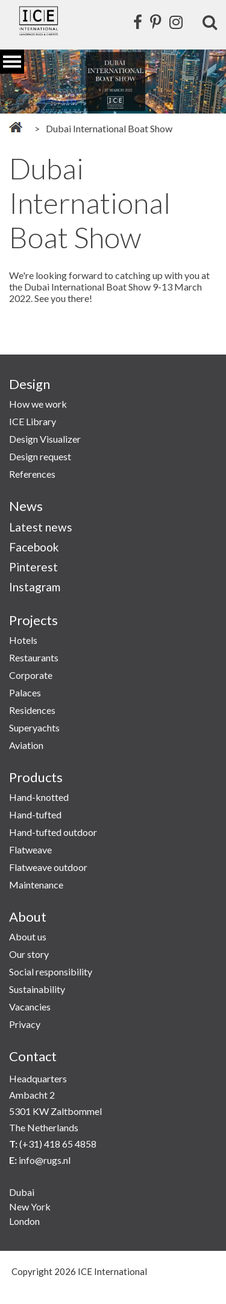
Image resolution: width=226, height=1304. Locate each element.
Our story (29, 954)
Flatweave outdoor (48, 867)
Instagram (34, 587)
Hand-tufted (35, 814)
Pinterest (33, 567)
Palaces (25, 692)
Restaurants (33, 657)
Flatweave (30, 849)
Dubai (21, 1192)
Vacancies (30, 1006)
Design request (40, 456)
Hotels (23, 640)
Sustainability (37, 989)
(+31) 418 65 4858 (57, 1143)
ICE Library (32, 421)
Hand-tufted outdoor (53, 832)
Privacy (24, 1024)
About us (27, 936)
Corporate (30, 675)
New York (30, 1206)
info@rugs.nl (45, 1160)
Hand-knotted (39, 797)
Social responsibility (50, 971)
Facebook (34, 547)
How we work (38, 404)
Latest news (40, 527)
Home (15, 127)
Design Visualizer (45, 439)
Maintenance (36, 884)
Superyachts (34, 727)
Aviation (26, 745)
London (24, 1221)
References (32, 474)
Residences (32, 710)
